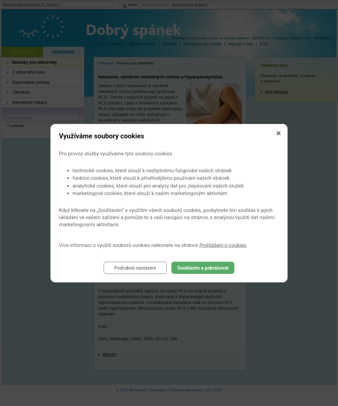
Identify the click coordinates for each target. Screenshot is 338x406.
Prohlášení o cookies (223, 245)
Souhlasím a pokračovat (203, 267)
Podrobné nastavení (135, 267)
